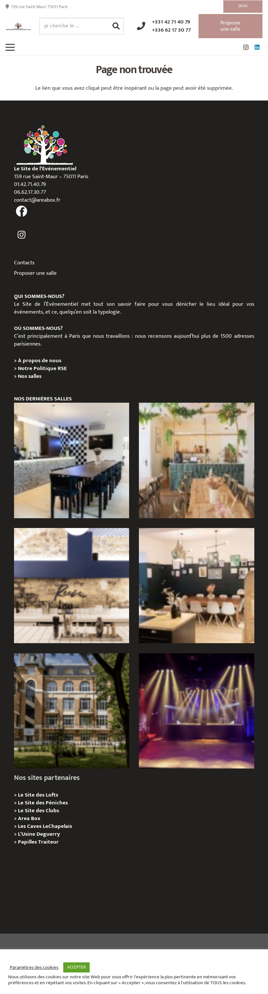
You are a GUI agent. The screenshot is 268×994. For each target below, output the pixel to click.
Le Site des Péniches (43, 802)
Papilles (28, 841)
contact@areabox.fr (37, 200)
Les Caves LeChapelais (45, 826)
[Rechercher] (116, 26)
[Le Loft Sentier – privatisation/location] (71, 460)
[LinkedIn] (256, 47)
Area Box (29, 818)
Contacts (24, 262)
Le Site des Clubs (38, 810)
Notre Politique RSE (42, 368)
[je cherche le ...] (81, 26)
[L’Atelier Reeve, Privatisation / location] (196, 585)
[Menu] (10, 47)
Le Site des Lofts (38, 795)
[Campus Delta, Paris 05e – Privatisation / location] (71, 711)
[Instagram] (245, 47)
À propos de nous (39, 360)
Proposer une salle (35, 273)
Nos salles (29, 376)
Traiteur (48, 841)
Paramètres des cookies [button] (34, 968)
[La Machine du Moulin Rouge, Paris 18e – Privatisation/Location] (196, 711)
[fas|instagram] (22, 234)
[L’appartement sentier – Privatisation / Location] (196, 460)
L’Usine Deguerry (39, 834)
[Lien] (18, 26)
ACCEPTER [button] (76, 967)
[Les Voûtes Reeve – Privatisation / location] (71, 585)
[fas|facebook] (22, 211)
